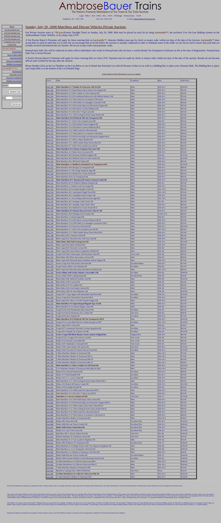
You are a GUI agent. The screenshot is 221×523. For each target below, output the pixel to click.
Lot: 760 (50, 273)
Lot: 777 (50, 325)
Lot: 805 (50, 412)
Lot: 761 (50, 276)
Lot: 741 (50, 214)
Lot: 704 (50, 99)
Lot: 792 (50, 372)
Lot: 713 (50, 127)
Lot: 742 (50, 217)
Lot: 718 (50, 143)
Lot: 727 (50, 170)
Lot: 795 (50, 381)
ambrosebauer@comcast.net (144, 19)
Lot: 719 (50, 146)
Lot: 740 (50, 211)
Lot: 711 (50, 121)
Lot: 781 (50, 337)
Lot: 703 (50, 96)
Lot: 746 (50, 229)
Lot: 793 (50, 375)
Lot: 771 (50, 307)
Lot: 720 (50, 149)
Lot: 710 (50, 118)
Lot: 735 (50, 195)
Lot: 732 (50, 186)
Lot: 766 (50, 291)
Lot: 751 (50, 245)
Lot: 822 (50, 464)
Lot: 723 (50, 158)
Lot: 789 (50, 362)
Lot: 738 (50, 204)
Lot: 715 (50, 133)
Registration (17, 52)
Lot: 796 (50, 384)
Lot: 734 (50, 192)
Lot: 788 (50, 359)
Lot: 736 (50, 198)
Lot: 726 (50, 167)
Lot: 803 (50, 406)
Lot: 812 (50, 433)
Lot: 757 (50, 263)
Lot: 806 (50, 415)
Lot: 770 (50, 303)
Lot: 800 (50, 396)
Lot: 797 (50, 387)
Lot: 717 (50, 139)
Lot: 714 (50, 130)
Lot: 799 (50, 393)
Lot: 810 (50, 427)
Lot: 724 (50, 161)
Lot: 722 (50, 155)
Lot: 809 (50, 424)
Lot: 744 (50, 223)
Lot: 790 (50, 365)
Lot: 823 (50, 467)
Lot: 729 (50, 177)
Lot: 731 (50, 183)
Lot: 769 (50, 300)
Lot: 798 (50, 390)
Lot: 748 (50, 235)
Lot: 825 (50, 474)
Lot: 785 (50, 350)
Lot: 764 (50, 285)
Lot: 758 (50, 266)
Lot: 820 (50, 458)
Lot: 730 (50, 180)
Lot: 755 (50, 257)
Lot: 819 (50, 455)
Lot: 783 (50, 344)
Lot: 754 (50, 254)
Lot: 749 (50, 238)
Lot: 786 (50, 353)
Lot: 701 (50, 90)
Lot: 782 (50, 341)
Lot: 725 (50, 164)
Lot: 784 (50, 347)
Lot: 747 (50, 232)
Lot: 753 (50, 251)
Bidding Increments (14, 64)
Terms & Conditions (14, 61)
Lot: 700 (50, 87)
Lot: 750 (50, 242)
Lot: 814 (50, 440)
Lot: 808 (50, 421)
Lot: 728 (50, 174)
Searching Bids (16, 58)
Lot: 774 (50, 316)
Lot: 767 (50, 294)
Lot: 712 (50, 124)
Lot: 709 (50, 115)
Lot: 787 (50, 356)
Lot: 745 (50, 226)
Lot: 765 (50, 288)
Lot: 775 (50, 319)
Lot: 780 (50, 334)
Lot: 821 (50, 461)
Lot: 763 (50, 282)
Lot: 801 (50, 399)
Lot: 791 (50, 368)
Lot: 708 (50, 112)
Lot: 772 (50, 310)
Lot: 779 (50, 331)
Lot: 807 (50, 418)
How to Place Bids (14, 55)
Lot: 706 (50, 105)
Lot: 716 (50, 136)
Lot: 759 (50, 269)
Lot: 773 (50, 313)
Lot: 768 (50, 297)
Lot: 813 (50, 436)
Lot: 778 (50, 328)
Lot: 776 (50, 322)
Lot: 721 (50, 152)
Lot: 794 (50, 378)
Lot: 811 (50, 430)
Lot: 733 (50, 189)
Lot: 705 (50, 102)
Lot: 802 (50, 402)
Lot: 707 (50, 109)
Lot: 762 (50, 279)
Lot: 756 (50, 260)
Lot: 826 (50, 477)
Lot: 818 (50, 452)
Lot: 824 (50, 471)
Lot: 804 (50, 409)
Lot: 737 (50, 201)
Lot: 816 (50, 446)
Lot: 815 (50, 443)
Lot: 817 (50, 449)
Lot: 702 (50, 93)
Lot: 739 (50, 208)
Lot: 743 (50, 220)
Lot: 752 (50, 248)
